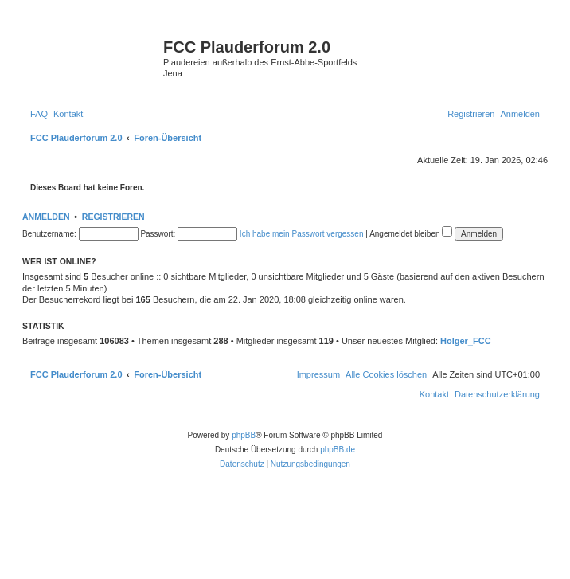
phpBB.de (337, 449)
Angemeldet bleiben (410, 233)
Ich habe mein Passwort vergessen (302, 233)
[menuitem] (39, 113)
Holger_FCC (465, 341)
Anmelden (46, 216)
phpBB (244, 435)
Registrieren (113, 216)
